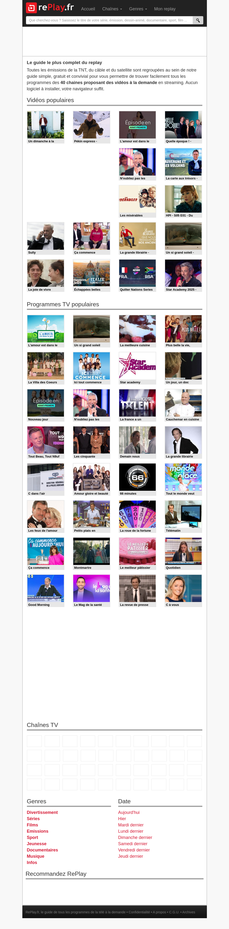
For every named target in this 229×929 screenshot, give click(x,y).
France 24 (105, 770)
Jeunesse (37, 843)
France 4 (34, 755)
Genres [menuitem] (138, 9)
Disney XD (52, 784)
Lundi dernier (130, 831)
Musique (35, 856)
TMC (176, 741)
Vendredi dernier (134, 850)
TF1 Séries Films (70, 755)
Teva (159, 755)
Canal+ (87, 741)
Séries (33, 818)
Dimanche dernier (135, 837)
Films (32, 825)
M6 (123, 741)
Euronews (87, 770)
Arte (141, 741)
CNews (34, 770)
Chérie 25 (141, 755)
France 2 (52, 741)
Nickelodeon (87, 784)
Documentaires (42, 850)
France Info (194, 755)
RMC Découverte (106, 755)
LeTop (176, 784)
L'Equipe (158, 770)
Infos (32, 862)
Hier (122, 818)
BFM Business (69, 770)
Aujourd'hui (129, 812)
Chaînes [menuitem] (112, 9)
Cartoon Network (34, 784)
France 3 (69, 741)
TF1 (34, 741)
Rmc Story (123, 755)
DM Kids (69, 784)
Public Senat (194, 784)
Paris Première (177, 755)
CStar (52, 755)
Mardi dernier (131, 825)
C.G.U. (174, 912)
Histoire (123, 784)
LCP (158, 784)
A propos (159, 912)
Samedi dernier (133, 843)
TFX (194, 741)
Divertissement (42, 812)
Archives (188, 912)
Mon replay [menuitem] (165, 9)
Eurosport (141, 770)
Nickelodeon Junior (105, 784)
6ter (88, 755)
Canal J (194, 770)
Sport (32, 837)
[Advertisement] (115, 41)
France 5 (105, 741)
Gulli (176, 770)
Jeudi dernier (130, 856)
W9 (158, 741)
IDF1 (141, 784)
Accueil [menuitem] (88, 9)
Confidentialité (139, 912)
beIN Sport (123, 770)
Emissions (38, 831)
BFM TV (52, 770)
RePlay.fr (32, 912)
